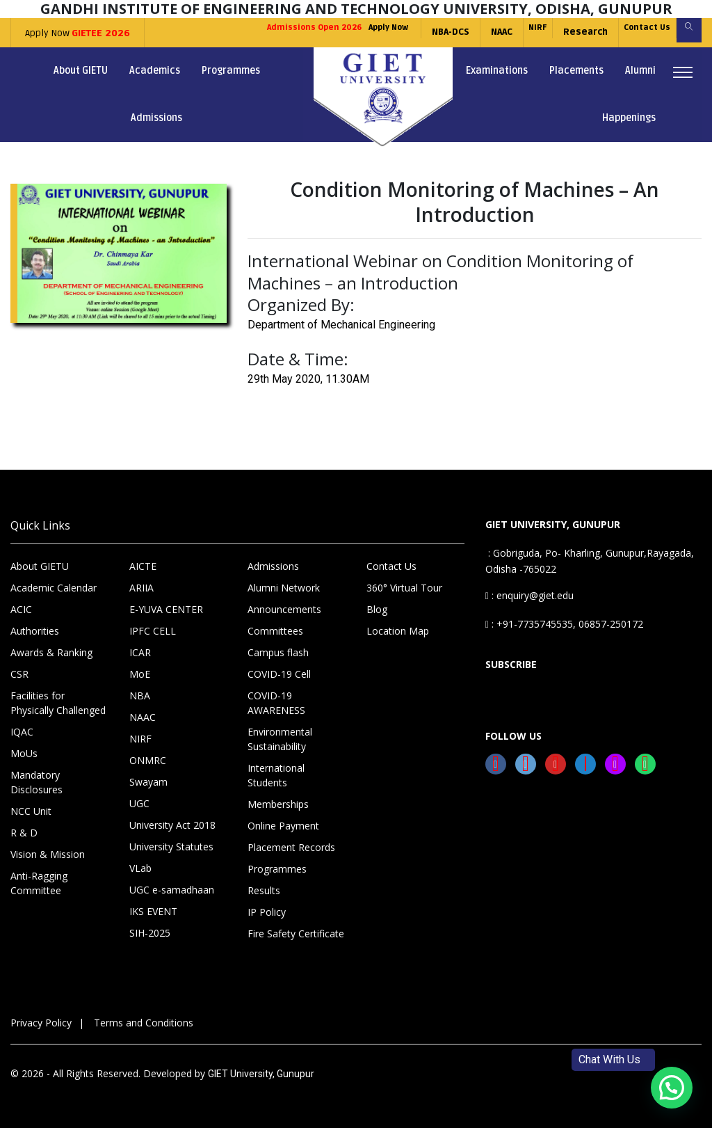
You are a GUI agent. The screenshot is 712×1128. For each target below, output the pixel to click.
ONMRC (147, 760)
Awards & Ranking (51, 652)
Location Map (397, 630)
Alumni (640, 71)
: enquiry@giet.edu (529, 595)
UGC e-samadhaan (171, 889)
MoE (139, 674)
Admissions (156, 118)
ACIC (21, 609)
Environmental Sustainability (280, 739)
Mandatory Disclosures (36, 782)
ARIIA (141, 587)
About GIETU (81, 71)
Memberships (278, 804)
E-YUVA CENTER (166, 609)
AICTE (142, 566)
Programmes (231, 71)
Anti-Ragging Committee (38, 883)
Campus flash (278, 652)
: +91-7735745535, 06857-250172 (564, 623)
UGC (139, 803)
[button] (672, 1088)
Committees (275, 630)
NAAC (465, 32)
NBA (139, 695)
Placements (576, 71)
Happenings (629, 118)
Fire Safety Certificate (296, 933)
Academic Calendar (53, 587)
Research (562, 32)
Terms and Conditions (143, 1022)
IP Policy (267, 912)
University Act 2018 (172, 825)
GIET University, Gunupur (261, 1073)
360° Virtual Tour (404, 587)
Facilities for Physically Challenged (58, 703)
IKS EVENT (153, 911)
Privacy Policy (41, 1022)
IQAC (21, 731)
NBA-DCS (414, 32)
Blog (376, 609)
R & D (24, 832)
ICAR (140, 652)
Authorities (34, 630)
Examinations (497, 71)
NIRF (508, 32)
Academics (154, 71)
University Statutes (171, 846)
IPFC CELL (152, 630)
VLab (140, 868)
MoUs (24, 753)
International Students (276, 775)
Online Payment (283, 825)
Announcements (284, 609)
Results (264, 890)
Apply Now (73, 33)
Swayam (148, 781)
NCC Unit (30, 811)
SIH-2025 (149, 932)
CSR (19, 674)
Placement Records (291, 847)
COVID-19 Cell (279, 674)
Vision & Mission (47, 854)
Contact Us (631, 32)
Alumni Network (284, 587)
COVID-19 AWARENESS (276, 703)
